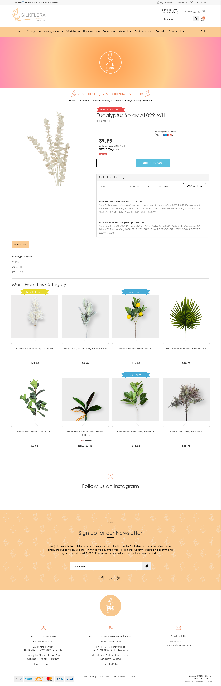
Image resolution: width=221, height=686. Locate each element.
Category (34, 31)
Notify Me (152, 162)
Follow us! (187, 11)
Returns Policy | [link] (121, 676)
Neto (209, 681)
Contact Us (181, 2)
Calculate (194, 186)
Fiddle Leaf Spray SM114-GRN (34, 431)
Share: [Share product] (164, 134)
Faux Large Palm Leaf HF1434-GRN (186, 348)
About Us (124, 31)
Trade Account (143, 31)
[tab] (20, 244)
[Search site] (196, 18)
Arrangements (53, 31)
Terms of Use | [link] (90, 676)
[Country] (138, 186)
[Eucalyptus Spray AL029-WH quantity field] (113, 163)
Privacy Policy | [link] (105, 676)
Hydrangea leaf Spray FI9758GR (136, 431)
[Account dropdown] (164, 2)
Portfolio (160, 31)
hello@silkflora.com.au (178, 644)
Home (19, 31)
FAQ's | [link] (133, 676)
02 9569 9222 (198, 2)
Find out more (51, 3)
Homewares (91, 31)
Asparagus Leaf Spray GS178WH (35, 348)
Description (20, 244)
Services (109, 31)
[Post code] (166, 186)
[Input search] (177, 18)
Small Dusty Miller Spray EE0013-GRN (85, 348)
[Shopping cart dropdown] (202, 19)
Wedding (73, 31)
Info (117, 148)
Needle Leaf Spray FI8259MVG (186, 431)
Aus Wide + (170, 10)
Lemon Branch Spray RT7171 (135, 348)
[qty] (110, 186)
